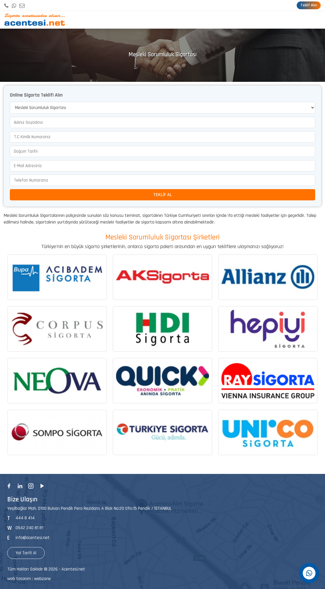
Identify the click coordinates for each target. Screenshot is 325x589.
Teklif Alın (308, 5)
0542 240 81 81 (29, 528)
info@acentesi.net (33, 538)
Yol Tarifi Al (26, 553)
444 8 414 (25, 518)
